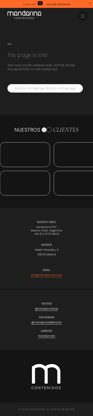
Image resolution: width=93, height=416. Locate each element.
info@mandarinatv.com (46, 275)
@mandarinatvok (46, 309)
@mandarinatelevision (46, 322)
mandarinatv (46, 336)
